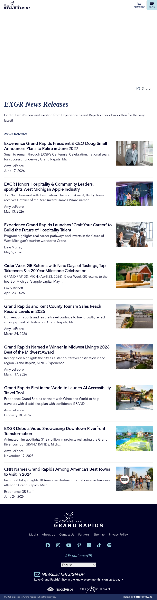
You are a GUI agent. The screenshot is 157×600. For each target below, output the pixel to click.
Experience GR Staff (19, 491)
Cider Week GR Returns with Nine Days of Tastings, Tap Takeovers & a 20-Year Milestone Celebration (55, 268)
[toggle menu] (152, 5)
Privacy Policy (118, 534)
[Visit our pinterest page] (79, 545)
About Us (48, 534)
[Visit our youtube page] (68, 545)
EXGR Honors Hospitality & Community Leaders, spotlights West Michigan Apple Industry (48, 187)
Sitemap (99, 534)
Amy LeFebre (14, 166)
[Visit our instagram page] (58, 545)
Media (33, 534)
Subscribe (139, 5)
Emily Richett (13, 288)
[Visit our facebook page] (48, 545)
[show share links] (143, 88)
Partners (83, 534)
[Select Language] (78, 565)
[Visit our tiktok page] (99, 545)
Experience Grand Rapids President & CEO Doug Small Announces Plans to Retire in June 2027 (55, 146)
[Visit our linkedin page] (89, 545)
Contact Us (66, 534)
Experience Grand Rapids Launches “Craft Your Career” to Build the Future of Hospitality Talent (58, 227)
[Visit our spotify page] (109, 545)
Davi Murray (13, 247)
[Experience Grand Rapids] (17, 5)
